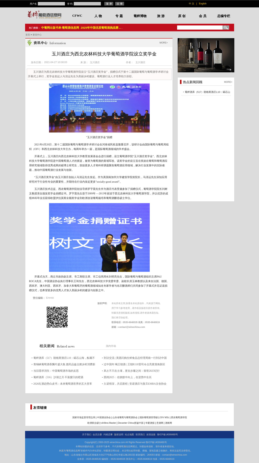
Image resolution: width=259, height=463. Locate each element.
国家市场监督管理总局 (83, 417)
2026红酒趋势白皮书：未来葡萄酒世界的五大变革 (62, 383)
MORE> (163, 42)
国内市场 (111, 346)
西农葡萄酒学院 (179, 417)
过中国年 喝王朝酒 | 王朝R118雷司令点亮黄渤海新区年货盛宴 (134, 365)
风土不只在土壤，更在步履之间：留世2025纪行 (132, 370)
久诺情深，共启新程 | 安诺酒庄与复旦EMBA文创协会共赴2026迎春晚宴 (135, 384)
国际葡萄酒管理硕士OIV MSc (154, 417)
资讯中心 (37, 34)
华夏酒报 (149, 423)
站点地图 (129, 434)
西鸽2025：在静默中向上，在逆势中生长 (128, 377)
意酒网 (159, 423)
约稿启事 (108, 434)
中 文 (191, 3)
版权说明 (118, 434)
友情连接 (150, 434)
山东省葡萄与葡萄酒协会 (125, 417)
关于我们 (86, 434)
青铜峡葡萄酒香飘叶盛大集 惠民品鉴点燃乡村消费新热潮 (64, 365)
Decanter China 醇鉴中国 (131, 423)
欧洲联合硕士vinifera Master (101, 423)
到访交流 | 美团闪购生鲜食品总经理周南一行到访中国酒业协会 (135, 358)
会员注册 (97, 434)
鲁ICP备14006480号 (167, 434)
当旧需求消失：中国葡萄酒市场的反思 (56, 370)
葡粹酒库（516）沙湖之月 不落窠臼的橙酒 (58, 377)
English (202, 3)
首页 (28, 34)
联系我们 (140, 434)
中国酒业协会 (104, 417)
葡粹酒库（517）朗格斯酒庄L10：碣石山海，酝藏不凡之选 (64, 358)
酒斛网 (168, 423)
